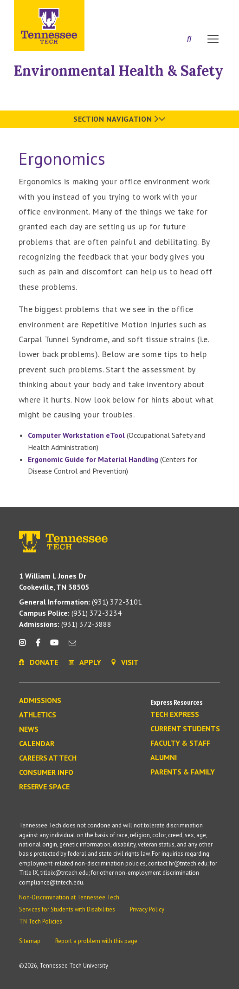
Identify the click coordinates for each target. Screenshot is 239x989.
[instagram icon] (25, 646)
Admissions (40, 700)
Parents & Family (182, 772)
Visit (210, 11)
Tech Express (174, 714)
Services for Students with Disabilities (67, 909)
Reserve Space (44, 787)
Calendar (36, 744)
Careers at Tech (48, 758)
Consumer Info (46, 772)
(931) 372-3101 (80, 601)
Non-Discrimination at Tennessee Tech (69, 897)
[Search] (189, 40)
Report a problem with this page (96, 941)
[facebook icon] (38, 646)
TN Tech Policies (40, 921)
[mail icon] (72, 646)
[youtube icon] (54, 646)
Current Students (185, 729)
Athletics (37, 715)
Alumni (163, 758)
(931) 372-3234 (70, 613)
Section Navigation (119, 119)
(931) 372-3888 (65, 624)
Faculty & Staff (180, 743)
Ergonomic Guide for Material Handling (93, 459)
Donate (175, 11)
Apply (140, 11)
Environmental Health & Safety (118, 70)
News (29, 729)
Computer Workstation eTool (76, 435)
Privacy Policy (147, 909)
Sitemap (29, 941)
